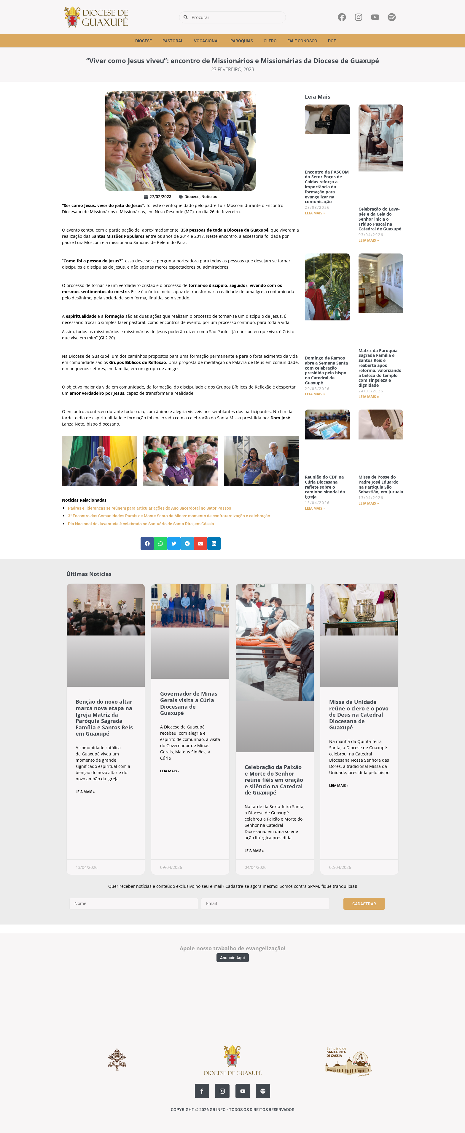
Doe (332, 40)
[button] (147, 543)
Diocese (143, 40)
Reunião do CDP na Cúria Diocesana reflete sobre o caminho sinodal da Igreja (325, 487)
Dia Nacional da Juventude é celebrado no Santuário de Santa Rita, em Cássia (141, 523)
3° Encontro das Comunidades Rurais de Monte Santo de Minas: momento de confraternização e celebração (169, 515)
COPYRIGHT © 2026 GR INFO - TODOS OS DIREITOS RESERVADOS (232, 1109)
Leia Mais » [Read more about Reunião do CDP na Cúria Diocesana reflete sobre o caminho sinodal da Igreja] (315, 508)
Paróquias (241, 40)
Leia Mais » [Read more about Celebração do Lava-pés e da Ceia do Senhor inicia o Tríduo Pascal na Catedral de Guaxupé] (369, 240)
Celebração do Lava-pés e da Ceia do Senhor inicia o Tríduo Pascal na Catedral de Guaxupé (380, 219)
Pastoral (173, 40)
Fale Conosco (302, 40)
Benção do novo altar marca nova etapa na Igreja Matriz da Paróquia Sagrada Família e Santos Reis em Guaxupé (104, 717)
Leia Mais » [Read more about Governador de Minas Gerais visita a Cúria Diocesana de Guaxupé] (169, 771)
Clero (270, 40)
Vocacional (207, 40)
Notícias (209, 196)
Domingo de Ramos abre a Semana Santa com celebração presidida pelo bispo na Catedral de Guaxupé (326, 370)
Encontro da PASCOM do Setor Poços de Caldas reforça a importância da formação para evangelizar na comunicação (327, 187)
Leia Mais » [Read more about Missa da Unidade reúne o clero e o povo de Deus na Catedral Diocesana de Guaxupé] (338, 786)
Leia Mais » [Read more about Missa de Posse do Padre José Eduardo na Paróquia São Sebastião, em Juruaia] (369, 503)
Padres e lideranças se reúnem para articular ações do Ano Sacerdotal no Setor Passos (149, 508)
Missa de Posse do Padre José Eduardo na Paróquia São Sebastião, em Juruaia (381, 484)
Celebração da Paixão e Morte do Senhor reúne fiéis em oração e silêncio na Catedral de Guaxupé (274, 779)
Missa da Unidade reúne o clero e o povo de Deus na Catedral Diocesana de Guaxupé (358, 714)
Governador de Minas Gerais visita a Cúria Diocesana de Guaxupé (188, 703)
